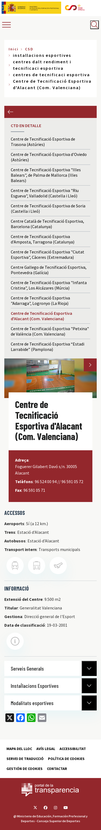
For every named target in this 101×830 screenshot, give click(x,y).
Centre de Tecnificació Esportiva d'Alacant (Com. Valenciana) (41, 316)
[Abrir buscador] (94, 24)
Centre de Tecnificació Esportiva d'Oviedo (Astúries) (49, 157)
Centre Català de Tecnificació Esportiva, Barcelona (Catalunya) (47, 223)
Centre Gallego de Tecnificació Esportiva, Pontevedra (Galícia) (48, 269)
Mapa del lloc (19, 748)
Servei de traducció (25, 758)
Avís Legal (45, 748)
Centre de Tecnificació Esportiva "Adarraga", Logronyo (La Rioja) (40, 300)
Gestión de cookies (24, 768)
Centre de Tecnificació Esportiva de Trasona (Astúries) (43, 141)
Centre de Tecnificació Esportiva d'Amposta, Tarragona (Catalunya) (42, 239)
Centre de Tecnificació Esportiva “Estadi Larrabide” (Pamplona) (47, 346)
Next (90, 364)
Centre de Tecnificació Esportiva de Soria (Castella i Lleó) (48, 208)
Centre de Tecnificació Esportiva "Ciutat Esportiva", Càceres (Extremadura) (47, 254)
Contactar (57, 768)
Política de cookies (66, 758)
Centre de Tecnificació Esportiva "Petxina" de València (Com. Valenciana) (50, 331)
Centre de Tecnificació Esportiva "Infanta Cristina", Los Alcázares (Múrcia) (49, 285)
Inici (14, 49)
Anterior (10, 112)
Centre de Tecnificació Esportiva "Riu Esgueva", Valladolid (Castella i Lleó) (45, 193)
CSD (29, 49)
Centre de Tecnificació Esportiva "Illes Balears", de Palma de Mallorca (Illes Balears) (46, 175)
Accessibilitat (73, 748)
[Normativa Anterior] (89, 668)
